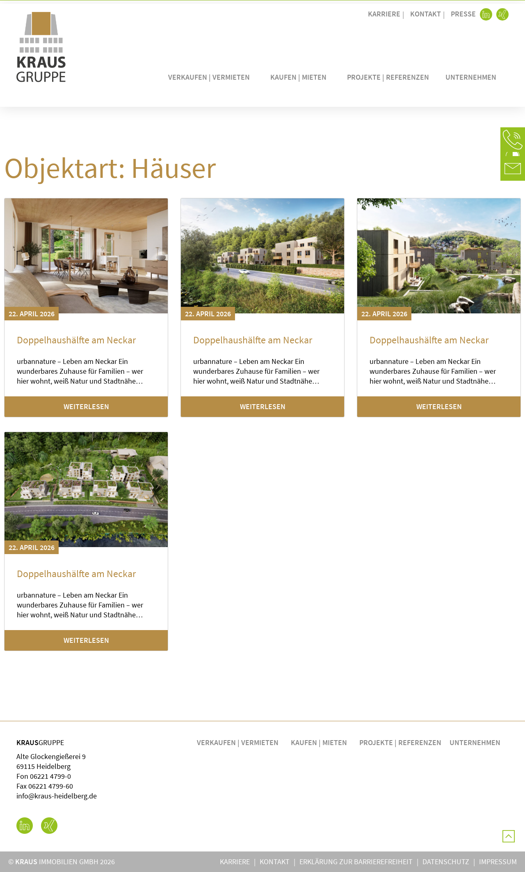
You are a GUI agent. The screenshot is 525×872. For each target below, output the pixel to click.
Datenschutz (445, 861)
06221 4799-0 (50, 776)
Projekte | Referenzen (388, 77)
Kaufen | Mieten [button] (300, 77)
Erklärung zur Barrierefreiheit (356, 861)
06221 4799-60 (50, 786)
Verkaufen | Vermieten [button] (211, 77)
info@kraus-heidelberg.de (56, 796)
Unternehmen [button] (472, 77)
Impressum (498, 861)
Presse (463, 13)
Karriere (384, 13)
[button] (512, 139)
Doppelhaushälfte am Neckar (76, 340)
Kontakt (425, 13)
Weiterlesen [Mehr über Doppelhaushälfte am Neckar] (86, 406)
